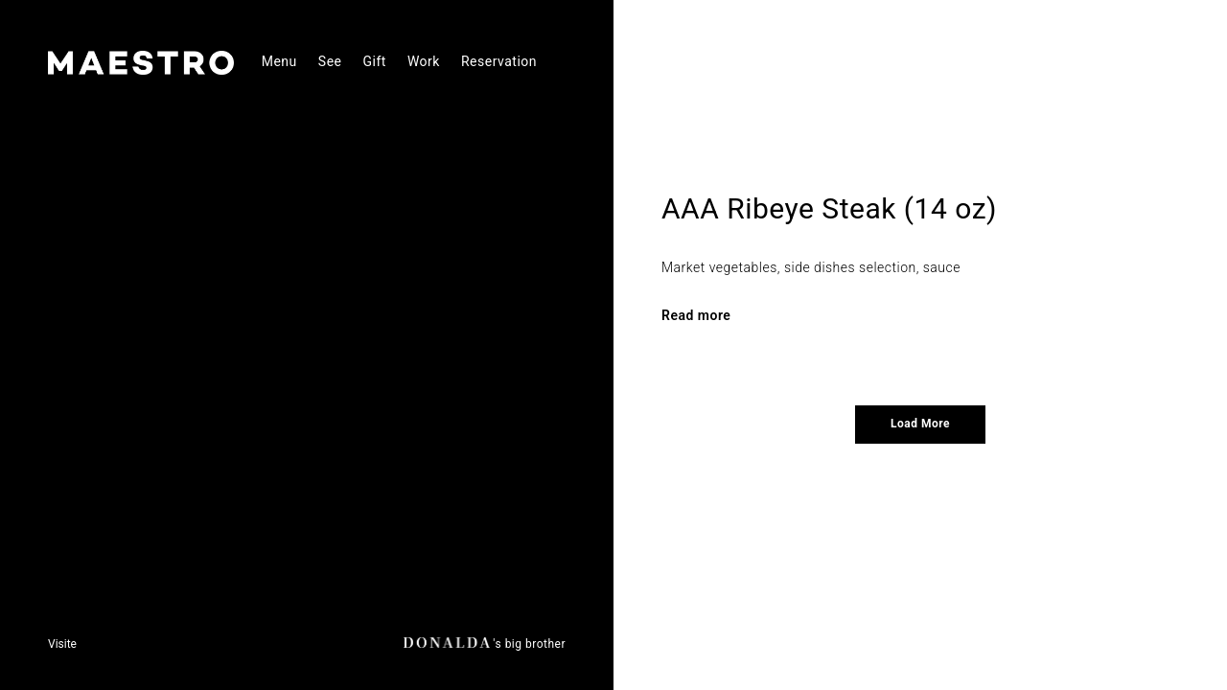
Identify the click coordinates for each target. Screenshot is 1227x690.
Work (423, 61)
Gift (374, 61)
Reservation (499, 61)
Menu (279, 61)
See (330, 61)
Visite (62, 644)
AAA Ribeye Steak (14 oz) (829, 208)
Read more (695, 315)
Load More (920, 423)
